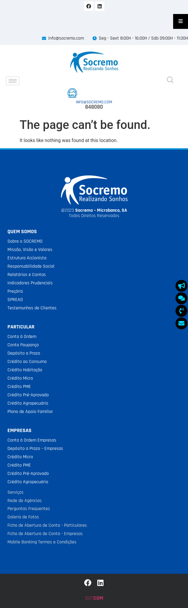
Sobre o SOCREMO (25, 241)
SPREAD (15, 300)
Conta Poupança (23, 345)
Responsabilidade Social (30, 266)
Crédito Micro (20, 378)
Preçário (15, 291)
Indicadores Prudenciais (30, 283)
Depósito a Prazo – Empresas (35, 448)
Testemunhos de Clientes (32, 308)
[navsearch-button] (170, 81)
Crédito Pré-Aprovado (28, 395)
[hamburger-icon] (12, 81)
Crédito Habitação (24, 370)
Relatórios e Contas (26, 275)
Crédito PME (19, 386)
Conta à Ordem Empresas (31, 440)
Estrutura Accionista (26, 258)
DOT (94, 598)
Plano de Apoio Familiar (30, 412)
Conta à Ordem (21, 336)
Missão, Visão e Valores (29, 250)
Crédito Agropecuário (27, 403)
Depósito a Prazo (23, 353)
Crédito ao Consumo (27, 361)
